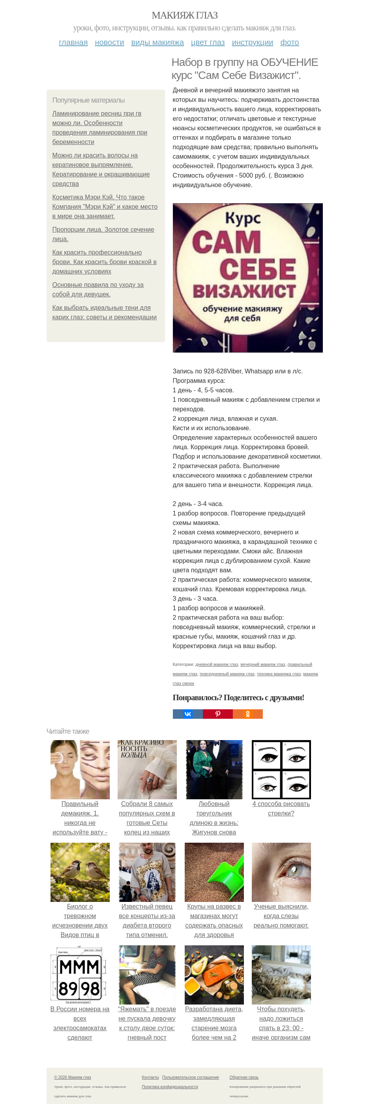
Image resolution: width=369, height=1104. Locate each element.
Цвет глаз (208, 42)
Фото (290, 42)
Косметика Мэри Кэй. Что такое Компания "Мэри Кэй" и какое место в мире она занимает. (105, 206)
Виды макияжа (157, 42)
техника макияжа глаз (279, 673)
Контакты (150, 1077)
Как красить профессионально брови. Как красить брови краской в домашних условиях (104, 262)
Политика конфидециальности (170, 1087)
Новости (109, 42)
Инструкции (252, 42)
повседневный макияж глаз (227, 673)
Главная (73, 42)
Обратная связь (244, 1077)
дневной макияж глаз (216, 664)
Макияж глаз (184, 15)
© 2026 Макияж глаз (72, 1077)
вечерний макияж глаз (262, 664)
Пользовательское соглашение (190, 1077)
